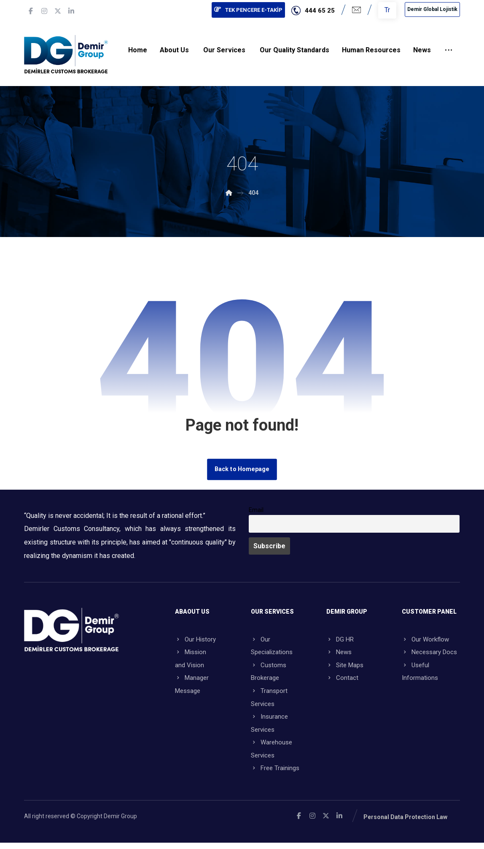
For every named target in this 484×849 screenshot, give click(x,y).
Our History (195, 639)
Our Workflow (425, 639)
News (339, 653)
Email (256, 509)
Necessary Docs (429, 653)
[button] (31, 11)
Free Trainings (275, 774)
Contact (342, 680)
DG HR (340, 639)
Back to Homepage (242, 468)
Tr (387, 10)
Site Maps (344, 666)
